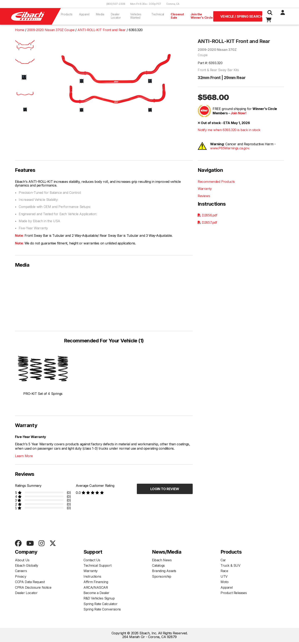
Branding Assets (164, 571)
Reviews (204, 196)
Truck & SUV (230, 565)
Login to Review (164, 489)
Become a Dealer (96, 593)
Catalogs (158, 565)
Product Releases (234, 593)
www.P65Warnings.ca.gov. (230, 148)
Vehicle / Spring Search (241, 16)
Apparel (84, 14)
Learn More (24, 456)
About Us (22, 560)
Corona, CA (172, 3)
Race (224, 571)
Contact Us (91, 560)
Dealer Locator (116, 15)
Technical (157, 14)
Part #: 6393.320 (210, 63)
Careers (21, 571)
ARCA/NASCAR (95, 587)
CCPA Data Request (30, 582)
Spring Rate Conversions (102, 609)
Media (100, 14)
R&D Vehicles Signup (99, 598)
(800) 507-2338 (115, 3)
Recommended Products (216, 181)
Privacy (20, 576)
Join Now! (238, 113)
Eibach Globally (26, 565)
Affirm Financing (95, 582)
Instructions (92, 576)
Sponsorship (161, 576)
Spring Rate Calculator (100, 604)
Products (66, 14)
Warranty (205, 189)
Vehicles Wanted (135, 15)
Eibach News (162, 560)
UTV (224, 576)
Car (223, 560)
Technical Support (97, 565)
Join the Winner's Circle (202, 15)
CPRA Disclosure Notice (33, 587)
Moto (224, 582)
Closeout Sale (177, 15)
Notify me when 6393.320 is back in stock (229, 130)
